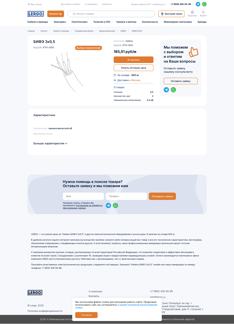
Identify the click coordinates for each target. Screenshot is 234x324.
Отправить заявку (162, 196)
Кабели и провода (37, 22)
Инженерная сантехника (178, 22)
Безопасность (150, 22)
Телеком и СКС (101, 22)
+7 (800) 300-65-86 (161, 291)
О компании (91, 4)
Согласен (86, 315)
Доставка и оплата (70, 4)
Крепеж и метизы (126, 22)
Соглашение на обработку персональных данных (83, 206)
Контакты (107, 4)
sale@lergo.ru (159, 4)
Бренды (202, 22)
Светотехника (79, 22)
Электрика (60, 22)
